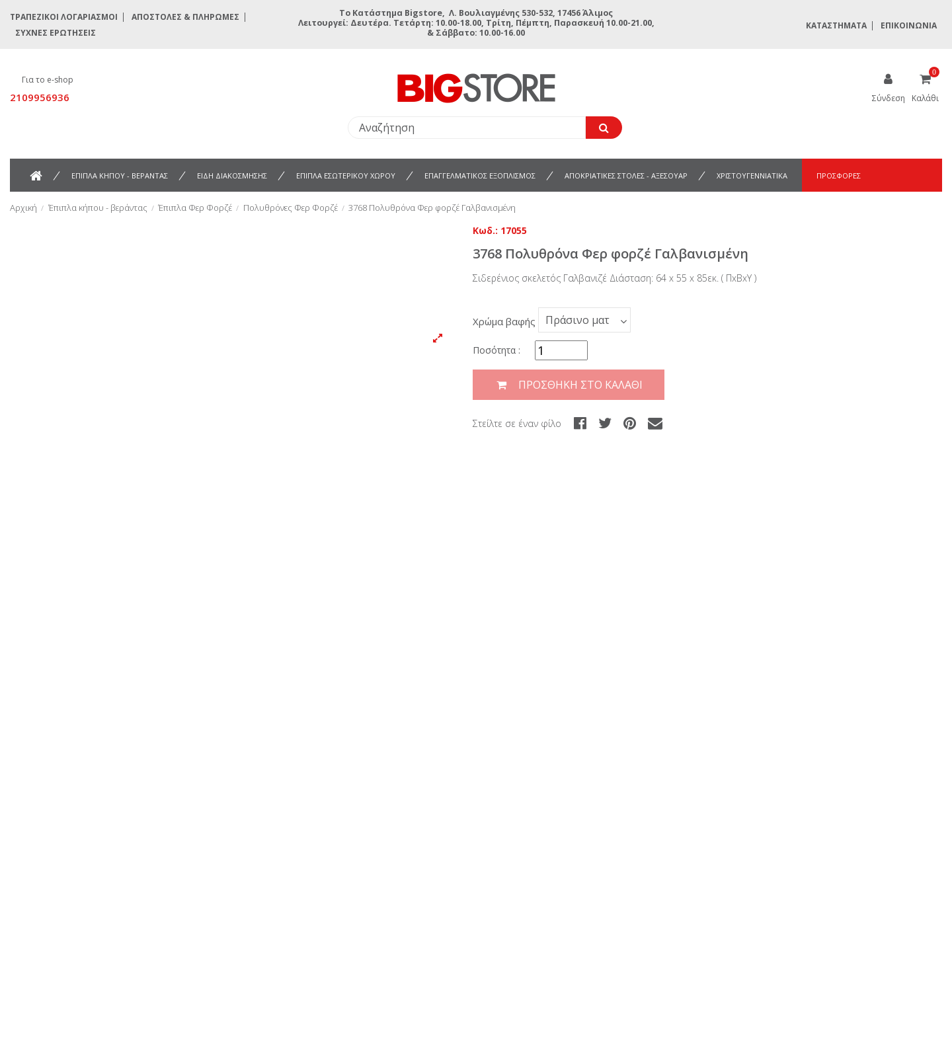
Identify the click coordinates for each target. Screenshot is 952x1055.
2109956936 (39, 97)
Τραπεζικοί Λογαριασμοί (64, 16)
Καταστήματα (836, 25)
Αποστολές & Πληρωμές (185, 16)
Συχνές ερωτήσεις (55, 32)
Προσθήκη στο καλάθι (569, 385)
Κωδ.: (485, 230)
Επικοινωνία (909, 25)
